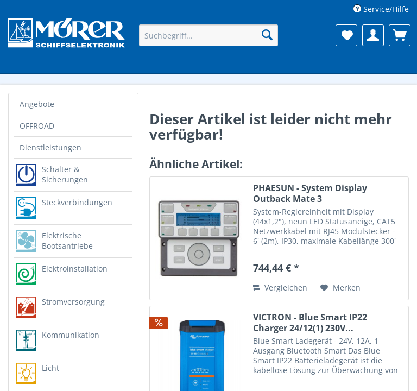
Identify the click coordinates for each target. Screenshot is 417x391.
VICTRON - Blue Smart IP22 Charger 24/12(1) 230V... (310, 322)
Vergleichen (280, 287)
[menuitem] (381, 9)
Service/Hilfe (385, 9)
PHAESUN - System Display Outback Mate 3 (310, 193)
